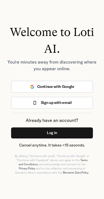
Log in (52, 132)
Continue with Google (52, 86)
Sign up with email (52, 102)
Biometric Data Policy (75, 172)
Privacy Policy (27, 168)
